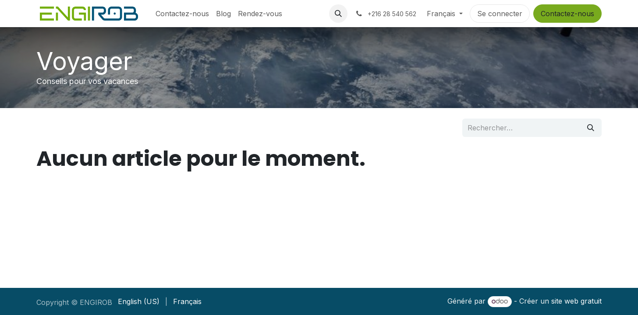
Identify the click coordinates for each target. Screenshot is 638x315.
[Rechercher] (591, 128)
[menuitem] (182, 13)
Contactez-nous (567, 13)
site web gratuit (576, 301)
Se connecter (499, 13)
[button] (338, 13)
